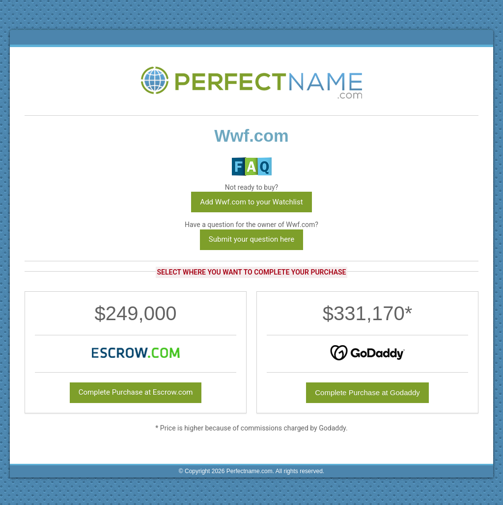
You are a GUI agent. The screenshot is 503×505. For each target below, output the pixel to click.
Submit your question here (251, 239)
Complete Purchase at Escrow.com (136, 392)
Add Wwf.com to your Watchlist (251, 202)
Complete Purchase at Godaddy (367, 392)
